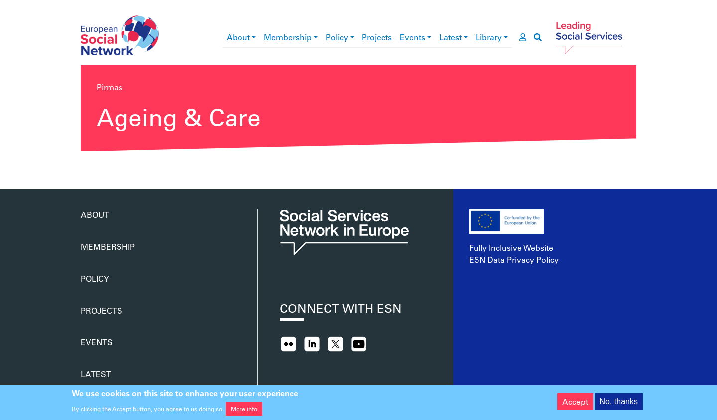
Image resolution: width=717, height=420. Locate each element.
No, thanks (619, 404)
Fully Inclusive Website (511, 247)
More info (244, 411)
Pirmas (109, 87)
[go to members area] (522, 37)
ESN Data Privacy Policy (514, 259)
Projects (377, 37)
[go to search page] (538, 37)
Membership (288, 37)
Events (412, 37)
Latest (450, 37)
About (238, 37)
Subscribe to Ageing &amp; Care (85, 165)
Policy (337, 37)
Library (489, 37)
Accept (575, 404)
